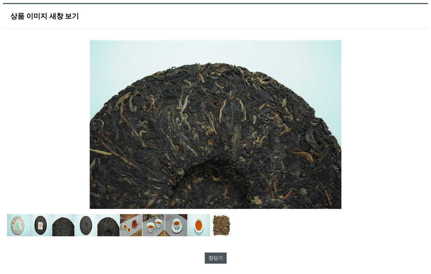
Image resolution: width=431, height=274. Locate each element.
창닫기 (215, 258)
